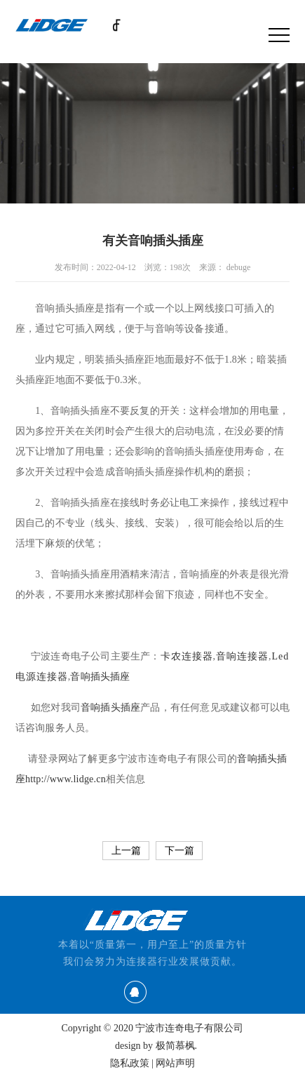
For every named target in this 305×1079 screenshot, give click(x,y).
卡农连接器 (187, 656)
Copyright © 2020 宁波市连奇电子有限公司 (153, 1028)
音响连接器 (242, 656)
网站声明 (175, 1063)
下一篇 (179, 850)
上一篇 (126, 850)
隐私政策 (129, 1063)
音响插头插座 (100, 676)
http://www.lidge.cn (65, 779)
